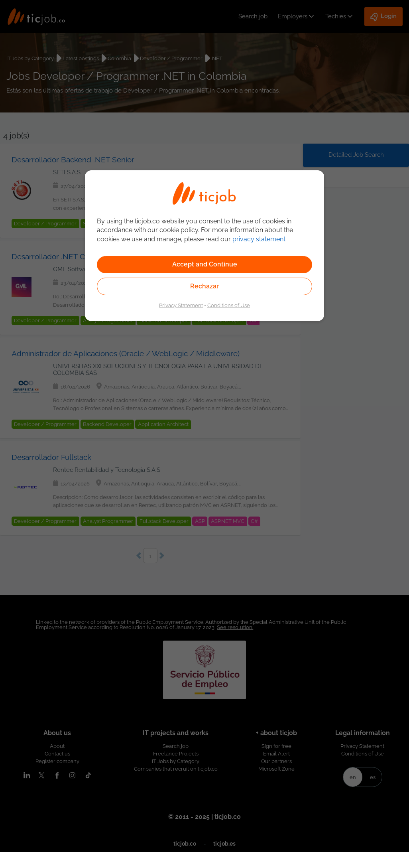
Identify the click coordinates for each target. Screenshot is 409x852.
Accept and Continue (204, 264)
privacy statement (258, 239)
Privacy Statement (181, 305)
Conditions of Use (228, 305)
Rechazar (204, 286)
